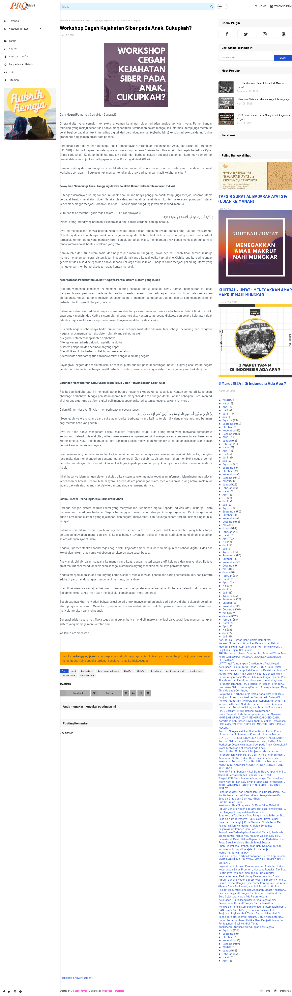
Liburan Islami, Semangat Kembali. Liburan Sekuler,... (251, 734)
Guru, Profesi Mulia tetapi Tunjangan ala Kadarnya (248, 751)
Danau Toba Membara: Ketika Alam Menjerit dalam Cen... (253, 920)
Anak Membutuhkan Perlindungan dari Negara (246, 926)
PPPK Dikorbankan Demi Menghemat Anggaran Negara (263, 117)
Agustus (227, 420)
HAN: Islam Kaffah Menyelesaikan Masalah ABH (247, 910)
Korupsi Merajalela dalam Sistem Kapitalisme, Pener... (251, 731)
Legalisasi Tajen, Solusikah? (235, 650)
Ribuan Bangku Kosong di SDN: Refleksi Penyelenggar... (252, 808)
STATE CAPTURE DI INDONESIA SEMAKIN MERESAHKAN (252, 737)
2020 (225, 400)
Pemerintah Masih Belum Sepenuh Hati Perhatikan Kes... (253, 839)
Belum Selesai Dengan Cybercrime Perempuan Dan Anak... (254, 883)
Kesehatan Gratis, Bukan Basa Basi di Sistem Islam (249, 758)
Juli (225, 417)
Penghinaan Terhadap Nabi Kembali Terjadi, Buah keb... (252, 832)
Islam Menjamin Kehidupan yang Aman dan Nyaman (250, 714)
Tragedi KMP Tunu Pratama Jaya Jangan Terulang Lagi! (251, 778)
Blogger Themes (79, 990)
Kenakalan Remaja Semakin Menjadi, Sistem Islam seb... (252, 906)
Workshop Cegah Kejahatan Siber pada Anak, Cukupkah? (253, 744)
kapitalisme (87, 671)
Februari (227, 444)
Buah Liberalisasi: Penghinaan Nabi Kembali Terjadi (250, 845)
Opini (9, 72)
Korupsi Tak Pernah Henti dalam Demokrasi (245, 639)
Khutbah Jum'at (16, 56)
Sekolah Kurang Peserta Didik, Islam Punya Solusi (248, 818)
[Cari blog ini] (246, 58)
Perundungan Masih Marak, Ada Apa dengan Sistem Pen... (253, 677)
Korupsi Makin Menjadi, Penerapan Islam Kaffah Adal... (251, 741)
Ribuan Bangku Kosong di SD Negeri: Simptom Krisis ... (252, 879)
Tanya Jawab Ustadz (18, 64)
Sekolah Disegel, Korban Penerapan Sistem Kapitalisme (252, 856)
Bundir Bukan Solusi (231, 802)
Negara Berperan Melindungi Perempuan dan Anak (249, 876)
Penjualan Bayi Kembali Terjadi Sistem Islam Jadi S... (250, 913)
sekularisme (196, 671)
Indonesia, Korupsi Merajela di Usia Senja (243, 849)
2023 (225, 525)
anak (74, 671)
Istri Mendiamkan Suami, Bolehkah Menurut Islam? (261, 85)
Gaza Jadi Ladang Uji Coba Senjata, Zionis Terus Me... (251, 822)
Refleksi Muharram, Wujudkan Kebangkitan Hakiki (249, 643)
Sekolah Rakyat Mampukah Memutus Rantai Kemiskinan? (253, 670)
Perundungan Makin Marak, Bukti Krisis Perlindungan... (252, 754)
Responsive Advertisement (76, 977)
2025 (225, 612)
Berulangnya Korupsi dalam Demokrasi (242, 812)
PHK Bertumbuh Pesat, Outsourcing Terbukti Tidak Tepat (253, 653)
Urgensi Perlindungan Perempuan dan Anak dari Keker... (252, 866)
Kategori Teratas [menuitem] (16, 28)
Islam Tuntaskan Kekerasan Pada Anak (242, 747)
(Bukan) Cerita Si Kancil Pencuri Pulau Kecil (245, 774)
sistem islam (69, 675)
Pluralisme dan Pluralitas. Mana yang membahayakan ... (252, 680)
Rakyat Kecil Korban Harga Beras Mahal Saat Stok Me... (251, 693)
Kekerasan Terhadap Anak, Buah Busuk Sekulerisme (250, 761)
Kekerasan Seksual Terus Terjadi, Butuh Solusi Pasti (250, 666)
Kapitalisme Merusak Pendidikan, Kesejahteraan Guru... (252, 795)
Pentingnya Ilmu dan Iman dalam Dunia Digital (246, 872)
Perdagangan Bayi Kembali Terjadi (239, 923)
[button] (222, 6)
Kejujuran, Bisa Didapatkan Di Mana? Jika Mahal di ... (250, 805)
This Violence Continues (233, 690)
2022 (225, 481)
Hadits (10, 48)
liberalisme (155, 671)
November (229, 430)
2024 (225, 569)
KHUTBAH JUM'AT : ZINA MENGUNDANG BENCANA (249, 717)
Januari (227, 440)
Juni (225, 413)
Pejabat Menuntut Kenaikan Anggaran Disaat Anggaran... (253, 889)
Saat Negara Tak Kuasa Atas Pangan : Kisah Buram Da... (252, 815)
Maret (226, 403)
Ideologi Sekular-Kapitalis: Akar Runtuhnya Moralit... (250, 646)
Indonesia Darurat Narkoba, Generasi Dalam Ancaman (251, 704)
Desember (228, 433)
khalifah (128, 671)
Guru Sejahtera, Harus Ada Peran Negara (243, 896)
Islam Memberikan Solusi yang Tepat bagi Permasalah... (252, 781)
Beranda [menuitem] (11, 20)
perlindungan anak (175, 671)
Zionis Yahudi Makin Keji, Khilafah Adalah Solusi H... (250, 835)
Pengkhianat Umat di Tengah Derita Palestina (246, 903)
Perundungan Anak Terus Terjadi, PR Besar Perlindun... (252, 683)
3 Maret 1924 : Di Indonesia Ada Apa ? (252, 383)
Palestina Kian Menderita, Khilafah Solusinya (245, 825)
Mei (224, 410)
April (225, 406)
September (229, 423)
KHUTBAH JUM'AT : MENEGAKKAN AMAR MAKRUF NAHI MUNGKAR (255, 292)
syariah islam (77, 20)
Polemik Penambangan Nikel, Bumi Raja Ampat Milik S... (252, 771)
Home (260, 6)
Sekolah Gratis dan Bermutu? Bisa (239, 798)
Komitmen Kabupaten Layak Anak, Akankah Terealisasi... (253, 720)
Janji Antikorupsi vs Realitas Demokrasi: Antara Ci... (250, 697)
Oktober (227, 427)
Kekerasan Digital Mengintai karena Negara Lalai (247, 899)
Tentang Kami (281, 6)
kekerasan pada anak (108, 671)
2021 (225, 437)
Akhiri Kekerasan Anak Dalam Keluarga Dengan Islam (250, 673)
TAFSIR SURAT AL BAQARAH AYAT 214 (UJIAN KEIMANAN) (253, 199)
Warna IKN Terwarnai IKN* (234, 852)
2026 (225, 947)
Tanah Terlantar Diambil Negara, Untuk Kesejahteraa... (251, 916)
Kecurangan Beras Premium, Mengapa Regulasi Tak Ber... (253, 869)
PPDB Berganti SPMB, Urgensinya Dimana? (244, 710)
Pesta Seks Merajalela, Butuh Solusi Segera (244, 842)
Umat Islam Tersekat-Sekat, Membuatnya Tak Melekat (251, 707)
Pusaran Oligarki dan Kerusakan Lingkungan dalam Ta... (252, 791)
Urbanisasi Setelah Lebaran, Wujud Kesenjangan (264, 99)
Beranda (64, 20)
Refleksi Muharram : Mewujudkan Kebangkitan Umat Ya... (253, 700)
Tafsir (10, 40)
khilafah (141, 671)
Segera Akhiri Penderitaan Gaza (237, 829)
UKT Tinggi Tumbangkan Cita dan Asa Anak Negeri (249, 663)
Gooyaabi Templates (113, 990)
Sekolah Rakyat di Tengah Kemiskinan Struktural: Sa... (251, 893)
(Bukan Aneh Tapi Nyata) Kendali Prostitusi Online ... (250, 886)
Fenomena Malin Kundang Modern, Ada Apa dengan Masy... (254, 687)
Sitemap (11, 79)
